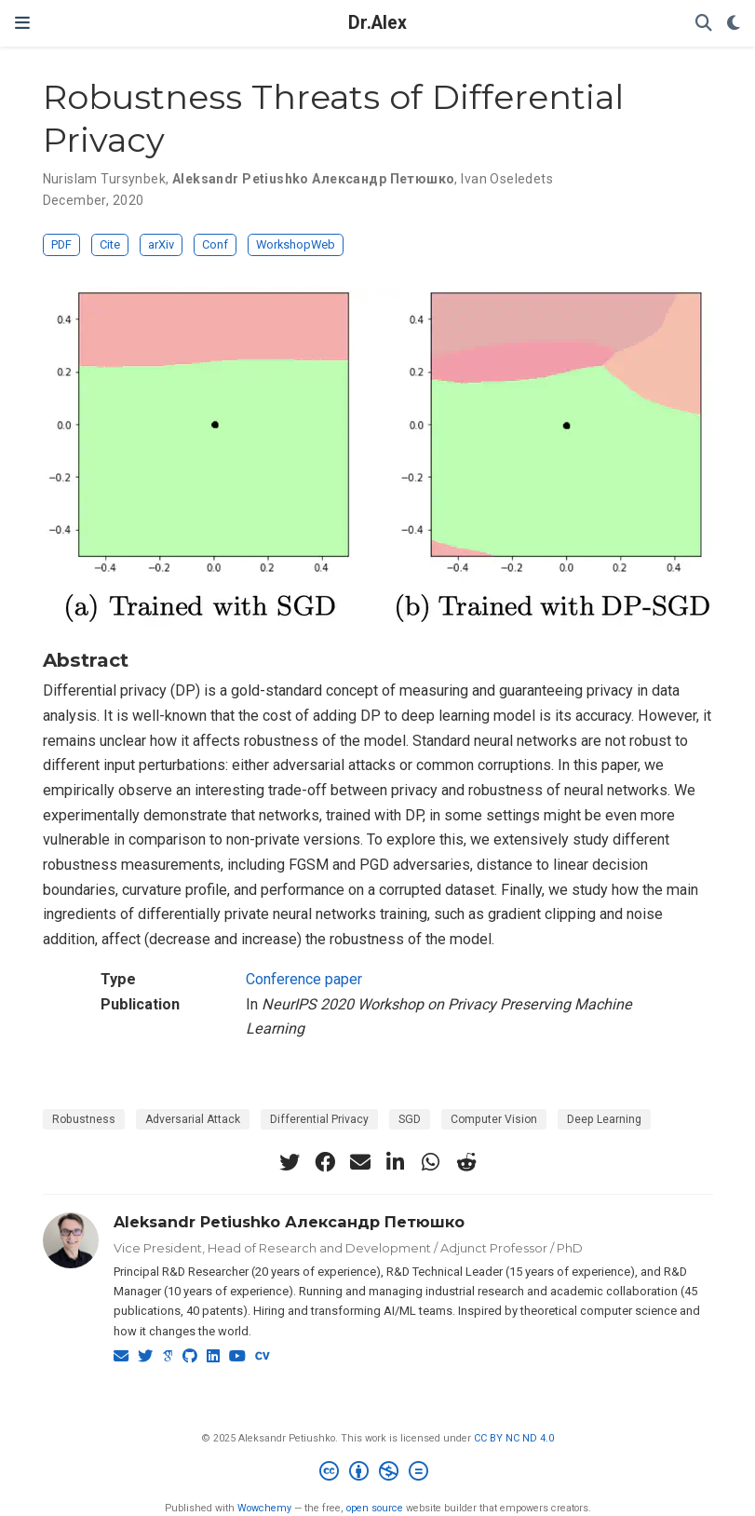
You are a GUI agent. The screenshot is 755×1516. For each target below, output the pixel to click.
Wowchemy (264, 1508)
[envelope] (360, 1162)
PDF (61, 244)
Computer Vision (494, 1119)
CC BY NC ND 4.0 (514, 1438)
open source (374, 1508)
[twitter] (289, 1162)
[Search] (703, 23)
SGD (409, 1119)
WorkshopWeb (295, 244)
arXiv (161, 244)
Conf (215, 244)
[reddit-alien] (466, 1162)
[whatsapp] (431, 1162)
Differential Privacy (319, 1119)
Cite (110, 244)
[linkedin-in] (396, 1162)
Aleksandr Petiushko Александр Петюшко (289, 1221)
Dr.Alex (377, 23)
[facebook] (325, 1162)
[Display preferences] (733, 23)
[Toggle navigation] (22, 22)
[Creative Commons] (377, 1473)
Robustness (83, 1119)
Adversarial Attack (192, 1119)
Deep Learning (604, 1119)
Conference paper (304, 979)
